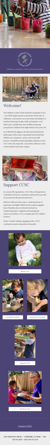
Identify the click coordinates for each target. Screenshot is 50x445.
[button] (3, 3)
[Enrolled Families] (13, 317)
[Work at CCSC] (25, 409)
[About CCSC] (25, 271)
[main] (25, 106)
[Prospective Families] (37, 317)
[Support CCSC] (25, 363)
